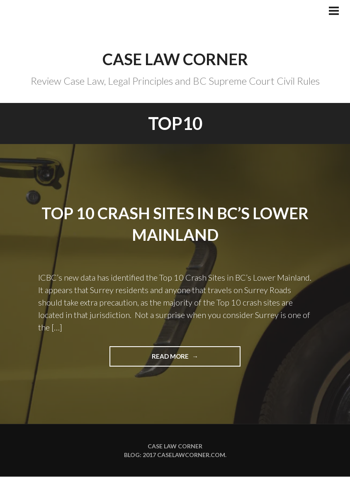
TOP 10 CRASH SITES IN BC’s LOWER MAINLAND (175, 223)
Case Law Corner (175, 58)
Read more (189, 359)
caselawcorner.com (191, 455)
